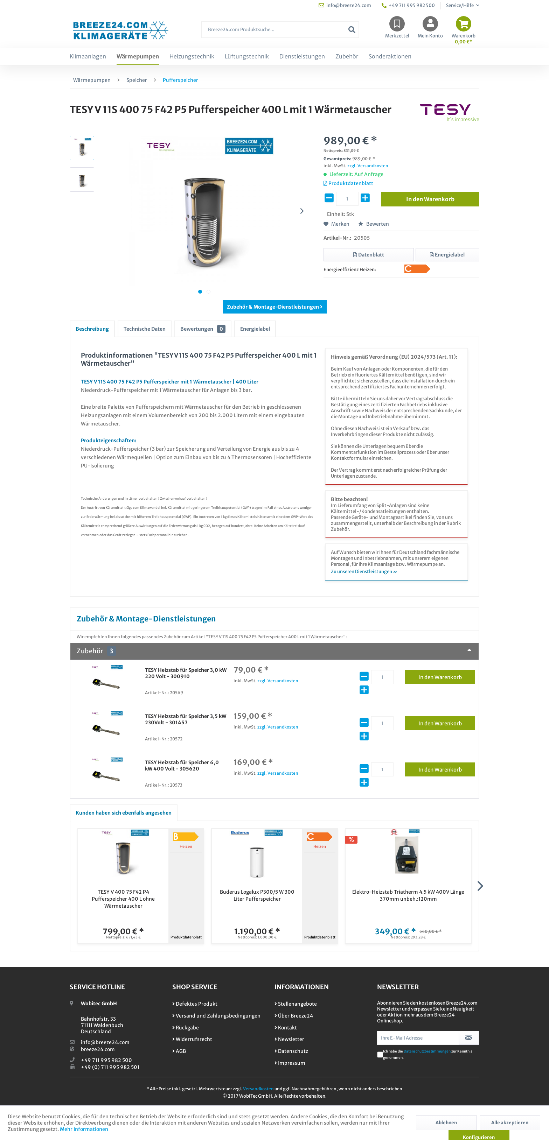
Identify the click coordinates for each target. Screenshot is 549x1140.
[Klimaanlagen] (88, 56)
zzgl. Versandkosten (367, 165)
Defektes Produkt (194, 1004)
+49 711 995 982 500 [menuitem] (408, 5)
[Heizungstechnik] (191, 56)
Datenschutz (291, 1051)
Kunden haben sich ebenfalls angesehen (124, 813)
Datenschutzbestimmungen (427, 1051)
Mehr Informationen (84, 1129)
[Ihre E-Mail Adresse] (418, 1038)
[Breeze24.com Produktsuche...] (280, 29)
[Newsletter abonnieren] (469, 1038)
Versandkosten (258, 1088)
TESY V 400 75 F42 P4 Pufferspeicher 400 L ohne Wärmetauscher (123, 899)
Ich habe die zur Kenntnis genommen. (427, 1054)
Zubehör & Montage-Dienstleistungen (274, 307)
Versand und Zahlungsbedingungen (216, 1016)
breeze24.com (98, 1049)
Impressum (289, 1063)
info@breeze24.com (105, 1042)
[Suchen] (352, 29)
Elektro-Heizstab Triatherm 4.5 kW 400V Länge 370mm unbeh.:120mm (408, 895)
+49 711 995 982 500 (106, 1060)
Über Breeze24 (293, 1016)
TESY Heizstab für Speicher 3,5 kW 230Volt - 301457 (185, 719)
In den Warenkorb (446, 676)
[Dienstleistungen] (302, 56)
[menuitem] (280, 33)
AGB (179, 1051)
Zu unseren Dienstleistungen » (364, 572)
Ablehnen (446, 1123)
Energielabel (255, 329)
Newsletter (289, 1039)
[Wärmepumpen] (138, 56)
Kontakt (285, 1028)
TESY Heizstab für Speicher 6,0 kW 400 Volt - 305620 (182, 765)
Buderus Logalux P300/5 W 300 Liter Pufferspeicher (257, 895)
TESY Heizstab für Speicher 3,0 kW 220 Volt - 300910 (186, 673)
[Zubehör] (346, 56)
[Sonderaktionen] (390, 56)
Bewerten (373, 224)
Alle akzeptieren (509, 1123)
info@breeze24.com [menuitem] (345, 5)
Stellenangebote (295, 1004)
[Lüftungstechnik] (247, 56)
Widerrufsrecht (192, 1039)
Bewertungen (202, 329)
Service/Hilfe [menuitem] (460, 5)
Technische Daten (145, 329)
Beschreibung (92, 329)
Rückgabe (185, 1028)
